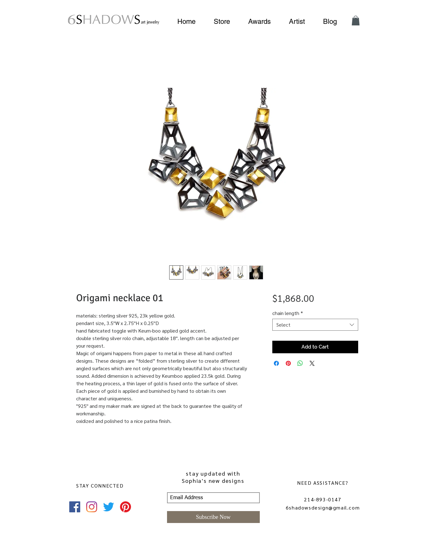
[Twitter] (108, 506)
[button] (356, 20)
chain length (287, 313)
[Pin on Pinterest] (288, 363)
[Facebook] (74, 506)
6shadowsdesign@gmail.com (323, 507)
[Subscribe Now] (213, 517)
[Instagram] (91, 506)
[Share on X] (312, 363)
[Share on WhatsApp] (300, 363)
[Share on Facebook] (276, 363)
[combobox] (315, 325)
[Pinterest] (125, 506)
